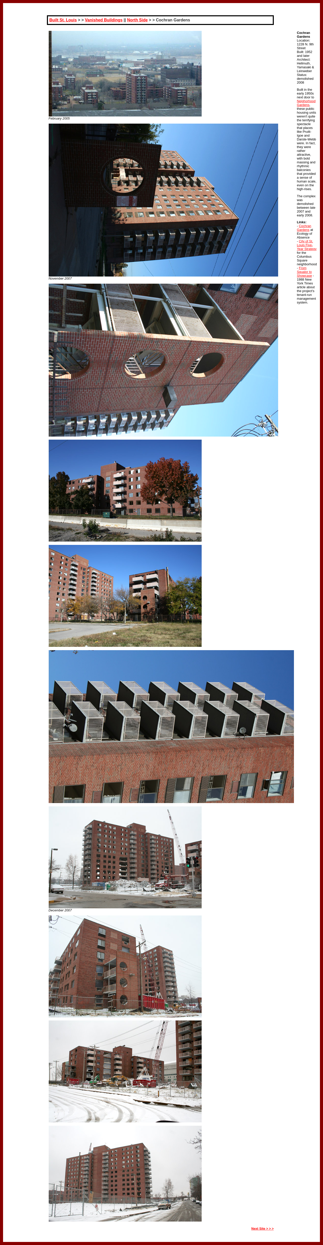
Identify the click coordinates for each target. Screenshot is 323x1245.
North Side (137, 20)
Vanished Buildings (104, 20)
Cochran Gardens (304, 228)
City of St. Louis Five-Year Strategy (307, 245)
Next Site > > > (262, 1228)
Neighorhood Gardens (306, 103)
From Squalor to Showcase (304, 272)
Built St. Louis (63, 20)
